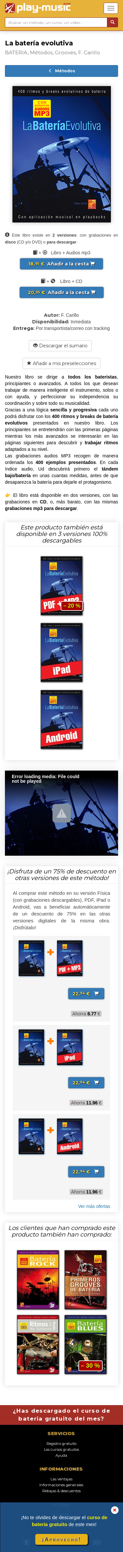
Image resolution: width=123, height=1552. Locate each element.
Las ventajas (61, 1479)
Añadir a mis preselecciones (61, 363)
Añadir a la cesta (61, 264)
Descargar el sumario (60, 346)
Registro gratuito (61, 1443)
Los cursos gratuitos (61, 1449)
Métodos (61, 70)
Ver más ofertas (94, 1206)
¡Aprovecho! (61, 1539)
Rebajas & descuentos (61, 1491)
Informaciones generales (61, 1485)
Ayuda (61, 1455)
